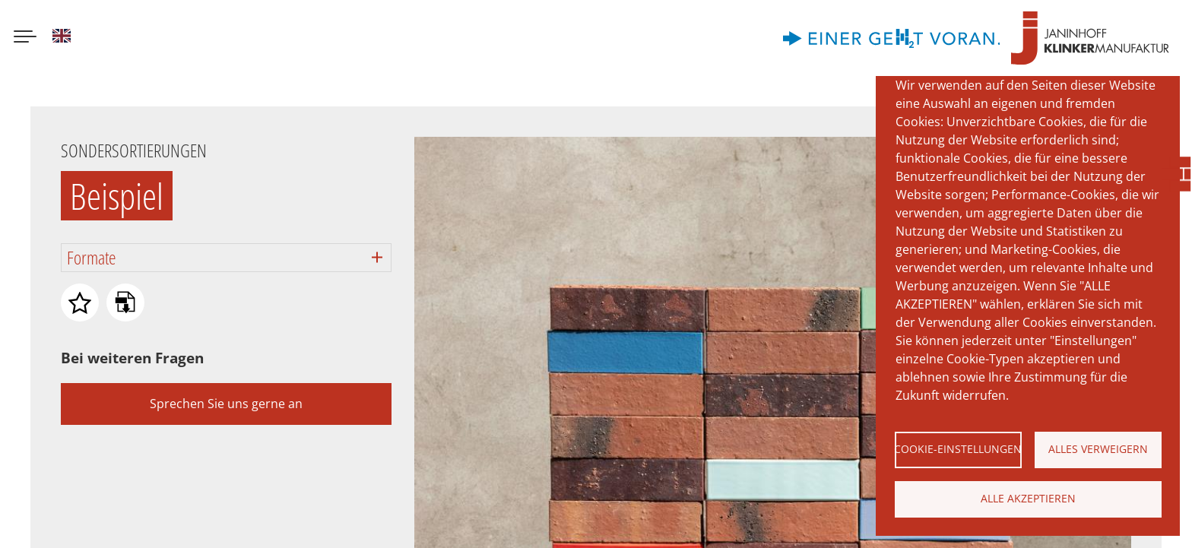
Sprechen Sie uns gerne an (226, 403)
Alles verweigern (1098, 449)
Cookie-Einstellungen (958, 449)
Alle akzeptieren (1028, 498)
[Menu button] (25, 38)
